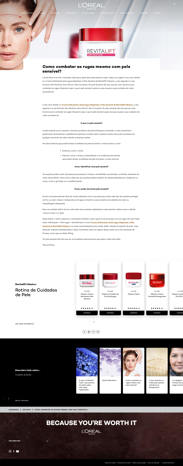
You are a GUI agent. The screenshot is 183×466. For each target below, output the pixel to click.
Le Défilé (156, 13)
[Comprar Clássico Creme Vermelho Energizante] (157, 313)
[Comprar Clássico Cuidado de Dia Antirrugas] (110, 313)
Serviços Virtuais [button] (107, 13)
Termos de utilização (153, 462)
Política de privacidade (139, 462)
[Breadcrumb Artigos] (27, 410)
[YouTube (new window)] (17, 451)
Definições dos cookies (124, 462)
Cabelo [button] (42, 13)
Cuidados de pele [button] (27, 13)
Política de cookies (110, 462)
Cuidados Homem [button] (88, 13)
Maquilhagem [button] (71, 13)
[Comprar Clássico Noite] (133, 313)
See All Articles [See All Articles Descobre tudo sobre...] (21, 400)
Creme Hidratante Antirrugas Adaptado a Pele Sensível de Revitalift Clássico (97, 105)
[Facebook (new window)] (13, 451)
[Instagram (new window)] (10, 451)
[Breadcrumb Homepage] (14, 410)
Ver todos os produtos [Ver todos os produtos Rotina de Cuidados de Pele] (24, 324)
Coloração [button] (55, 13)
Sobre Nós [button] (144, 13)
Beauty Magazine (127, 13)
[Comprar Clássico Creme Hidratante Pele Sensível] (87, 313)
